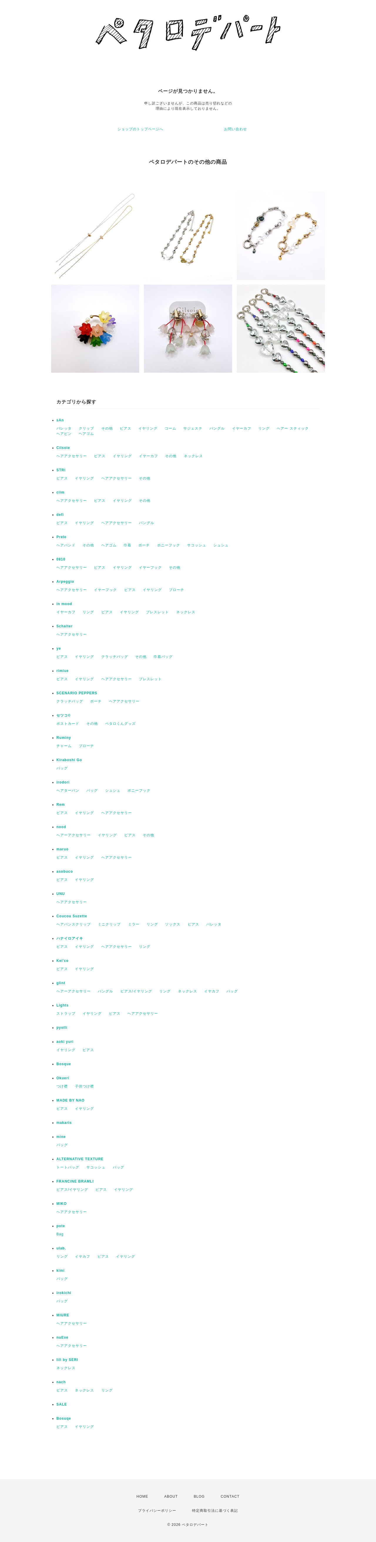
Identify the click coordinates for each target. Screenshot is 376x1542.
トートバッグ (67, 1167)
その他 (107, 428)
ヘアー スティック (292, 428)
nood (61, 827)
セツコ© (63, 715)
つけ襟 (62, 1086)
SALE (61, 1404)
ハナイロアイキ (69, 938)
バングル (217, 428)
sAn (60, 420)
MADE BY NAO (70, 1100)
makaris (64, 1123)
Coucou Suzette (71, 916)
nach (61, 1382)
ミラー (134, 924)
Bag (59, 1234)
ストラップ (65, 1013)
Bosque (63, 1064)
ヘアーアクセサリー (73, 835)
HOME (142, 1496)
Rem (60, 805)
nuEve (62, 1337)
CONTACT (230, 1496)
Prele (61, 537)
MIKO (61, 1204)
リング (264, 428)
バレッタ (64, 428)
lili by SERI (67, 1360)
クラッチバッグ (114, 657)
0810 (61, 559)
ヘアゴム (86, 434)
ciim (60, 492)
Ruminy (63, 738)
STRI (61, 470)
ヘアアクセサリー (71, 456)
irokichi (63, 1293)
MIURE (62, 1315)
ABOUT (171, 1496)
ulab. (61, 1248)
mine (61, 1137)
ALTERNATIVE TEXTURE (80, 1159)
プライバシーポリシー (157, 1511)
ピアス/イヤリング (136, 991)
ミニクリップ (109, 924)
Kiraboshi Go (69, 760)
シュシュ (221, 545)
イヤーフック (150, 567)
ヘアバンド (65, 545)
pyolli (61, 1028)
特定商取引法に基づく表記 (215, 1511)
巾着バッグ (163, 657)
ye (58, 648)
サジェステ (192, 428)
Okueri (62, 1078)
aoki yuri (64, 1042)
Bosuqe (63, 1418)
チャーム (64, 746)
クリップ (86, 428)
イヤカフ (211, 991)
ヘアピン (64, 434)
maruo (62, 849)
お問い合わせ (235, 129)
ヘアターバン (67, 790)
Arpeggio (65, 582)
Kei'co (62, 961)
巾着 (127, 545)
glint (60, 983)
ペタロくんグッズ (120, 724)
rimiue (62, 671)
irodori (63, 782)
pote (60, 1226)
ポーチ (144, 545)
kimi (60, 1271)
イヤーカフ (241, 428)
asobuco (64, 871)
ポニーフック (168, 545)
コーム (170, 428)
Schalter (64, 626)
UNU (60, 894)
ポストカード (67, 724)
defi (60, 515)
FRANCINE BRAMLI (75, 1181)
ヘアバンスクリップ (73, 924)
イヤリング (147, 428)
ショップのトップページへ (140, 129)
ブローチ (176, 590)
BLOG (199, 1496)
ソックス (172, 924)
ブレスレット (157, 612)
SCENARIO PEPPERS (76, 693)
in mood (64, 604)
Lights (62, 1005)
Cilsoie (63, 448)
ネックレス (193, 456)
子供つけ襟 (84, 1086)
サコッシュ (196, 545)
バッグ (62, 768)
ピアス (125, 428)
